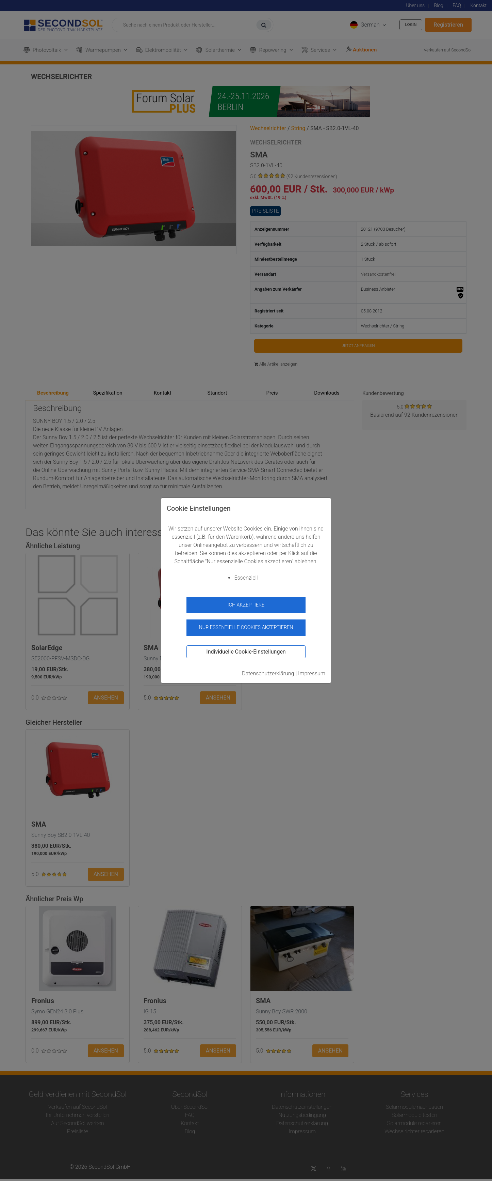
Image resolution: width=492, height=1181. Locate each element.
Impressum (311, 669)
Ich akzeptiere (246, 605)
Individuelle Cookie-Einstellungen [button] (245, 647)
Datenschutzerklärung (268, 669)
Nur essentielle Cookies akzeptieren (246, 623)
